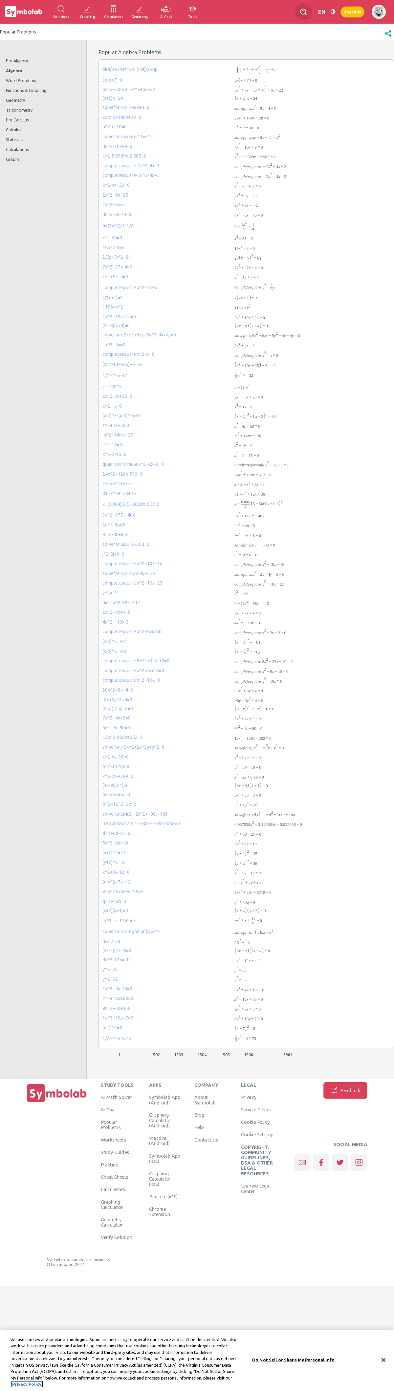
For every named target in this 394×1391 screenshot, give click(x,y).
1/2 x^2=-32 (114, 375)
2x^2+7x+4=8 (116, 612)
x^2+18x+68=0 (117, 998)
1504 (202, 1054)
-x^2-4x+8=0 (115, 534)
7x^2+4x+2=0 (116, 717)
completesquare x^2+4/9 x (129, 287)
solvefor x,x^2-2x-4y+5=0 (128, 573)
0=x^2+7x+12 (116, 882)
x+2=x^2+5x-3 (117, 483)
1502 (155, 1054)
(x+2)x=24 (112, 98)
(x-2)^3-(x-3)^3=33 (121, 415)
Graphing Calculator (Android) (160, 1120)
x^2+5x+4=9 (115, 276)
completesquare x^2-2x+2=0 (132, 631)
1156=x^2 (112, 307)
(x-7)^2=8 (112, 1027)
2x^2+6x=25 (115, 195)
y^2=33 (110, 969)
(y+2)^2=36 (114, 862)
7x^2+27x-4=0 (117, 266)
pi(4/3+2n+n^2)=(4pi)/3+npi (130, 69)
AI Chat (109, 1109)
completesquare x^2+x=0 (128, 354)
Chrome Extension (159, 1211)
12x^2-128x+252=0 (122, 737)
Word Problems (21, 80)
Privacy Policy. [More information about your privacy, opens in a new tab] (27, 1384)
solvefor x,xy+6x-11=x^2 (127, 136)
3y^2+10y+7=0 (117, 1017)
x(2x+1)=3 (112, 297)
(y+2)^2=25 (114, 852)
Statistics (14, 139)
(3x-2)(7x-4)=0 (116, 950)
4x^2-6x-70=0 (116, 214)
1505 (225, 1054)
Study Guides (115, 1152)
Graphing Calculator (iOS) (160, 1179)
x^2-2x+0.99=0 (117, 776)
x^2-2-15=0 (114, 454)
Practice (109, 1164)
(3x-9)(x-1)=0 (115, 785)
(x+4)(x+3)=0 (115, 910)
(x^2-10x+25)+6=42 (122, 364)
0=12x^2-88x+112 (121, 602)
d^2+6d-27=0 (116, 833)
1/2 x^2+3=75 (116, 1038)
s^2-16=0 (112, 444)
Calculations (17, 149)
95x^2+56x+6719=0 (123, 891)
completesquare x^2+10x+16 (132, 563)
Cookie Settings (257, 1134)
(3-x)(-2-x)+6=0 (117, 708)
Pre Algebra (17, 60)
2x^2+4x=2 (113, 344)
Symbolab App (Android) (164, 1100)
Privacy (248, 1097)
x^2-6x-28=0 (115, 757)
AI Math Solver (116, 1097)
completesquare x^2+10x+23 (132, 583)
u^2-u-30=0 (114, 126)
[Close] (383, 1360)
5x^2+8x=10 (115, 842)
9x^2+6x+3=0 (116, 1008)
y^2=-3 (109, 592)
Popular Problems (111, 1125)
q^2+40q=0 (114, 901)
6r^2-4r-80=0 (116, 727)
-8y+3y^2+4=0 (117, 699)
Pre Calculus (17, 120)
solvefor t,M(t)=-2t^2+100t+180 (135, 814)
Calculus (13, 129)
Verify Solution (116, 1237)
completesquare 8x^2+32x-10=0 (135, 660)
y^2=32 (110, 979)
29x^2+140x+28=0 (121, 117)
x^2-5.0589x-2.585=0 (124, 156)
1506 (248, 1054)
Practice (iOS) (163, 1196)
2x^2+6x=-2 (114, 204)
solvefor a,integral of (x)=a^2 (131, 931)
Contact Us (206, 1140)
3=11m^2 (112, 386)
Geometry (15, 100)
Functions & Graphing (26, 90)
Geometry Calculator (112, 1222)
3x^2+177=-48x (118, 515)
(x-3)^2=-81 (114, 641)
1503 (178, 1054)
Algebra (14, 70)
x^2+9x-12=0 (116, 872)
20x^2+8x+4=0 (117, 690)
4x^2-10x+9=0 (117, 146)
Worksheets (113, 1140)
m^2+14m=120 (117, 435)
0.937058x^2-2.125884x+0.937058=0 (141, 823)
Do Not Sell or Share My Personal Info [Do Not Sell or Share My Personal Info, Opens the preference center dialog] (293, 1360)
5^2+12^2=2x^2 (119, 804)
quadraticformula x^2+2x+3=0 (133, 464)
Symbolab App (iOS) (164, 1158)
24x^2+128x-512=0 (122, 474)
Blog (199, 1115)
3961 (288, 1054)
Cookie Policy (255, 1122)
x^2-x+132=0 (116, 185)
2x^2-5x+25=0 (117, 396)
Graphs (13, 159)
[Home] (57, 1102)
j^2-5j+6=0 (113, 554)
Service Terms (256, 1109)
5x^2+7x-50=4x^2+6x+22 (128, 89)
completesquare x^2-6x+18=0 (133, 670)
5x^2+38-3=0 (116, 794)
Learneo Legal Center (256, 1188)
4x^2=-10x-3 (115, 622)
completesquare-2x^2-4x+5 (131, 175)
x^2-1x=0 (112, 406)
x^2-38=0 (112, 237)
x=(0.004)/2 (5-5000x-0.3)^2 (131, 504)
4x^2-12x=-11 (116, 959)
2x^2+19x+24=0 (119, 316)
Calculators (113, 1189)
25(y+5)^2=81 (116, 257)
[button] (388, 37)
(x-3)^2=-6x (114, 651)
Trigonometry (19, 110)
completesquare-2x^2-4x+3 (131, 165)
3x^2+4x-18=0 (117, 988)
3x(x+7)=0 (112, 80)
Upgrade (352, 11)
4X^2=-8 (111, 941)
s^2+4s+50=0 (116, 425)
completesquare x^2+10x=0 (131, 680)
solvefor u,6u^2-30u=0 (125, 544)
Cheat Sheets (115, 1177)
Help (199, 1127)
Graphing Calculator (112, 1204)
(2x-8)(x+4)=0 (116, 325)
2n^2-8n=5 (113, 524)
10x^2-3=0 (113, 247)
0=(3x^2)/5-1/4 (117, 225)
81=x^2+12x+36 (119, 493)
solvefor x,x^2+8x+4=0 (125, 107)
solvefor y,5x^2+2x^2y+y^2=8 (133, 747)
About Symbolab (205, 1100)
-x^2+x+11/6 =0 (118, 920)
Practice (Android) (159, 1140)
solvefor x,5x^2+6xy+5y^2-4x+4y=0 (139, 334)
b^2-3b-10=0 (115, 766)
